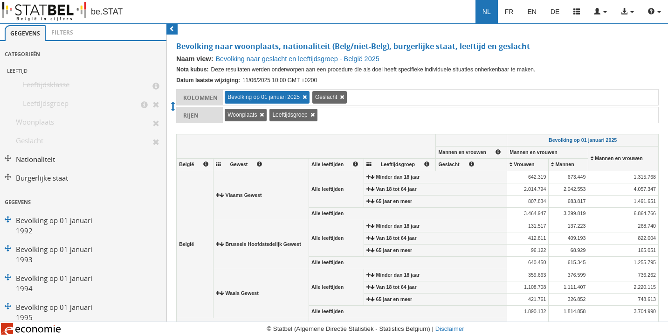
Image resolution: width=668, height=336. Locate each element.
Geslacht (29, 141)
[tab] (25, 33)
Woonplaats (35, 122)
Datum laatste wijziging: (208, 80)
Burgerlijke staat (42, 178)
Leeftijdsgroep (46, 103)
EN (531, 11)
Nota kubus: (192, 69)
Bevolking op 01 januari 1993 (54, 255)
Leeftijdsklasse (46, 85)
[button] (600, 11)
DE (555, 11)
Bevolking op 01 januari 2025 (263, 97)
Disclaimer (449, 328)
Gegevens (25, 33)
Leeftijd (17, 70)
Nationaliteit (35, 159)
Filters (62, 32)
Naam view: (194, 59)
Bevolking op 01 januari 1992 (54, 226)
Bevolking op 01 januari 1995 (54, 312)
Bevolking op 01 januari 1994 (54, 283)
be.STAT (107, 11)
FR (509, 11)
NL (486, 11)
